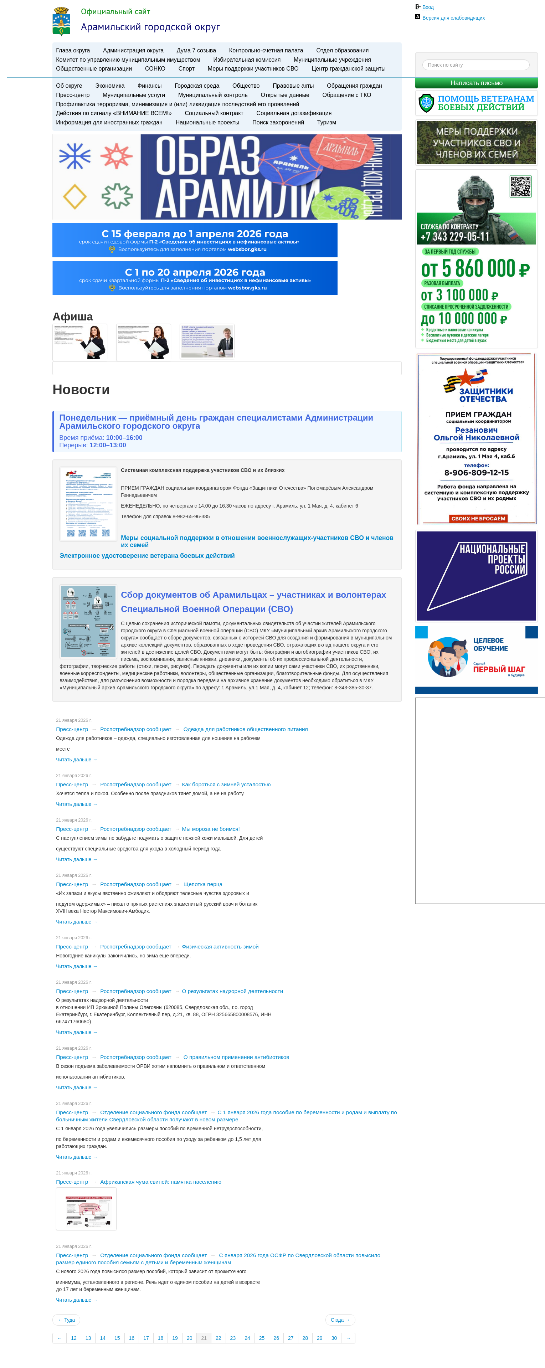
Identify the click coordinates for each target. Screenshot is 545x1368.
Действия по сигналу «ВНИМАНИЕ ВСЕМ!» (114, 113)
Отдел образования (342, 50)
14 (103, 1335)
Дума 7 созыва (196, 50)
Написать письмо (477, 83)
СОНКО (155, 68)
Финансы (150, 85)
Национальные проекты (208, 122)
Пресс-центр (72, 95)
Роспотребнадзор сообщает (135, 727)
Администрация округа (133, 50)
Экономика (109, 85)
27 (291, 1335)
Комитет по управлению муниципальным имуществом (128, 59)
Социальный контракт (214, 113)
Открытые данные (285, 95)
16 (132, 1335)
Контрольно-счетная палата (266, 50)
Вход (428, 7)
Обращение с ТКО (347, 95)
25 (262, 1335)
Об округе (69, 85)
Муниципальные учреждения (332, 59)
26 (276, 1335)
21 (204, 1335)
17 (146, 1335)
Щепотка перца (203, 882)
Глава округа (73, 50)
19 (175, 1335)
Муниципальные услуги (134, 95)
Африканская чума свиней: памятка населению (160, 1179)
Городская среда (197, 85)
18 (161, 1335)
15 (117, 1335)
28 (305, 1335)
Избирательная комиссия (247, 59)
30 (334, 1335)
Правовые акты (293, 85)
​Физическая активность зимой (220, 944)
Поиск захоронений (278, 122)
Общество (246, 85)
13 (88, 1335)
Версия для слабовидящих (453, 18)
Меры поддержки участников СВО (253, 68)
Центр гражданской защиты (348, 68)
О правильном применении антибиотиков (236, 1054)
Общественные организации (94, 68)
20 (189, 1335)
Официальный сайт (115, 11)
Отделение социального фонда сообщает (153, 1110)
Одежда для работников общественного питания (246, 727)
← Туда (66, 1317)
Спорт (187, 68)
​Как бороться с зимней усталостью (226, 782)
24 (247, 1335)
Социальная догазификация (294, 113)
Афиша (72, 316)
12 (74, 1335)
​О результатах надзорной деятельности (232, 989)
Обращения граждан (354, 85)
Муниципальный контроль (213, 95)
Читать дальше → (77, 757)
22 (218, 1335)
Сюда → (340, 1317)
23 (233, 1335)
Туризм (326, 122)
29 (320, 1335)
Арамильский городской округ (150, 26)
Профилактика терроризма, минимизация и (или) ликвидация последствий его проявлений (177, 104)
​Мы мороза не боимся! (211, 826)
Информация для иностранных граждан (109, 122)
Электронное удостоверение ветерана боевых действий (147, 553)
